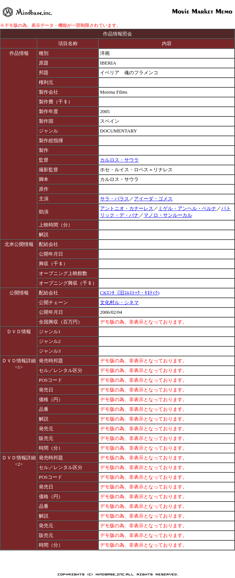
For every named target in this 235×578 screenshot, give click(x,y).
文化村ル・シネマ (119, 302)
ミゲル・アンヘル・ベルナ (187, 208)
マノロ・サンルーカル (168, 215)
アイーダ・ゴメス (153, 198)
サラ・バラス (114, 198)
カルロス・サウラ (119, 160)
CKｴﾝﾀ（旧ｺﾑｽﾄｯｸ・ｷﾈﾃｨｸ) (129, 293)
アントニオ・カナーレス (126, 208)
